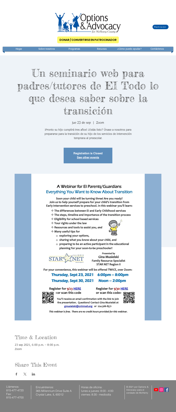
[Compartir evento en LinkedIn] (33, 374)
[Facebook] (166, 389)
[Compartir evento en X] (25, 374)
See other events (88, 157)
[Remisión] (161, 27)
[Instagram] (161, 389)
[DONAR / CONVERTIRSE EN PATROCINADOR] (88, 39)
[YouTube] (156, 389)
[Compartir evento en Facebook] (16, 374)
